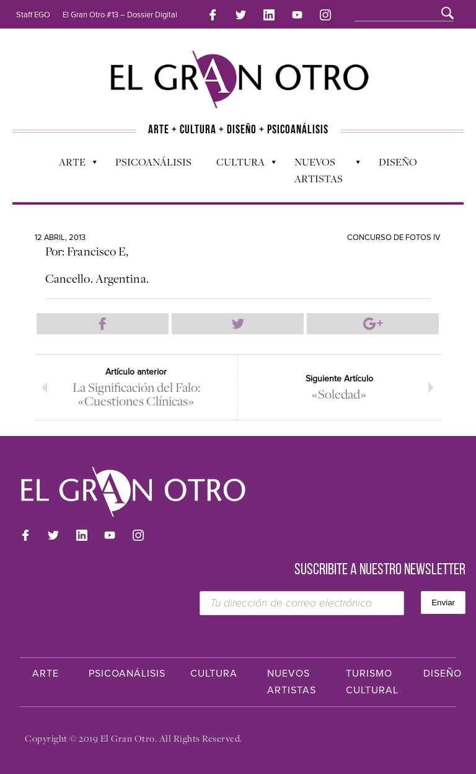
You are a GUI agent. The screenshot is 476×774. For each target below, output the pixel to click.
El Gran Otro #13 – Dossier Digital (120, 15)
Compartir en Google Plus (373, 323)
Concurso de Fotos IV (393, 237)
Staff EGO (33, 15)
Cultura (240, 165)
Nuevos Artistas (321, 170)
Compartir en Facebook (103, 323)
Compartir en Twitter (238, 323)
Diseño (398, 162)
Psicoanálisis (153, 162)
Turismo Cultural (372, 681)
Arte (71, 165)
